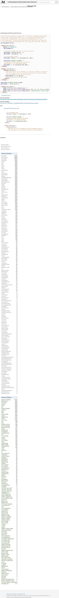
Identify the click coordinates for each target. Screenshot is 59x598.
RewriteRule (44, 99)
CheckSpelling (9, 280)
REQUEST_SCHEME (9, 518)
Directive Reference (5, 148)
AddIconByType (9, 290)
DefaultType (9, 299)
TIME (9, 412)
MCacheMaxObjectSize (9, 363)
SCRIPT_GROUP (9, 551)
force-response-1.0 (9, 467)
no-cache (9, 439)
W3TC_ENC (9, 450)
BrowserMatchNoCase (9, 300)
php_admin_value (9, 270)
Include (9, 190)
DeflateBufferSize (9, 374)
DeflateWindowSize (9, 393)
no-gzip (9, 415)
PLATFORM (9, 563)
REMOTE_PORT (9, 566)
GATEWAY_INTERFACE (9, 530)
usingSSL (9, 525)
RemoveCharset (9, 302)
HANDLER (9, 463)
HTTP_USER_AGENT (9, 425)
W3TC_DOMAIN (9, 521)
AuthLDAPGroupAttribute (9, 390)
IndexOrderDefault (9, 281)
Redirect (15, 99)
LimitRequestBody (9, 257)
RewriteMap (9, 306)
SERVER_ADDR (9, 430)
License (9, 95)
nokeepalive (9, 457)
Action (9, 238)
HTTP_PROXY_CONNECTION (9, 538)
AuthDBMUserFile (9, 352)
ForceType (9, 232)
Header (8, 99)
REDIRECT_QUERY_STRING (9, 528)
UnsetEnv (9, 309)
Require (9, 184)
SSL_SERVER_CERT (9, 540)
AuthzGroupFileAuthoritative (9, 357)
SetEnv (9, 208)
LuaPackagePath (9, 342)
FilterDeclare (9, 228)
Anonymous (9, 244)
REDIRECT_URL (9, 502)
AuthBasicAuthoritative (9, 312)
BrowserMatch (9, 203)
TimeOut (9, 261)
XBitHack (9, 287)
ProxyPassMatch (9, 335)
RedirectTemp (27, 99)
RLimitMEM (9, 373)
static (9, 411)
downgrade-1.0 (9, 460)
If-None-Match (9, 479)
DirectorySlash (9, 250)
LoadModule (9, 283)
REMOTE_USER (9, 462)
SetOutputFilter (9, 195)
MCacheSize (9, 365)
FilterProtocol (9, 226)
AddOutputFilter (9, 234)
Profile (9, 449)
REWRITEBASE (9, 459)
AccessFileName (9, 348)
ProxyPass (9, 313)
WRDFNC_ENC (9, 511)
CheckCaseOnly (9, 329)
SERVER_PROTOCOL (9, 547)
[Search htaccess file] (47, 2)
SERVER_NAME (9, 443)
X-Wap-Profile (9, 454)
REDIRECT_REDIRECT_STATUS (9, 580)
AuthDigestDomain (9, 347)
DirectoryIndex (5, 6)
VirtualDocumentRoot (9, 209)
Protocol (9, 255)
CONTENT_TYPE (9, 469)
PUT (7, 103)
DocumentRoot (9, 276)
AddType (9, 176)
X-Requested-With (33, 103)
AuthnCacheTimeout (9, 386)
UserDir (9, 293)
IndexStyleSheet (9, 277)
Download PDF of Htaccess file (11, 108)
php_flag (9, 187)
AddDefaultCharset (9, 182)
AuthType (9, 218)
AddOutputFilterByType (9, 177)
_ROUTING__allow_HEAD (9, 488)
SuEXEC (9, 389)
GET (1, 103)
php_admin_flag (9, 328)
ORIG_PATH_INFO (9, 573)
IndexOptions (9, 245)
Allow (9, 163)
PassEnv (9, 315)
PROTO (9, 441)
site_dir (9, 562)
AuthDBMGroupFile (9, 354)
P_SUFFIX (9, 524)
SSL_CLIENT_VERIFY (9, 541)
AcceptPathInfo (9, 254)
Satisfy (9, 200)
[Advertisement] (29, 19)
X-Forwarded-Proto (9, 453)
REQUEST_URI (9, 401)
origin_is (9, 527)
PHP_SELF (9, 549)
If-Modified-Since (9, 473)
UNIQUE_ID (9, 572)
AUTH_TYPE (9, 531)
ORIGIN (9, 418)
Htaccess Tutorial (4, 144)
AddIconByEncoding (9, 303)
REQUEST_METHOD (24, 103)
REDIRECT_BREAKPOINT (9, 570)
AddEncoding (9, 192)
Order (9, 167)
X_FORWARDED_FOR (9, 494)
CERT (9, 507)
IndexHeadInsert (9, 297)
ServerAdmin (9, 331)
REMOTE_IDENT (9, 556)
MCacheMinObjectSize (9, 360)
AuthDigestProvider (9, 310)
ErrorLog (9, 376)
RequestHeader (9, 197)
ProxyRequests (9, 361)
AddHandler (9, 212)
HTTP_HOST (9, 402)
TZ (9, 452)
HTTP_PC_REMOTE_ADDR (9, 498)
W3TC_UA (9, 478)
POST (4, 103)
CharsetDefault (9, 286)
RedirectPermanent (9, 267)
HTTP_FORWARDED (9, 536)
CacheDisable (9, 326)
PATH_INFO (9, 476)
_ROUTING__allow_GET (9, 489)
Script (9, 171)
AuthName (9, 213)
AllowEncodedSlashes (9, 351)
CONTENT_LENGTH (9, 520)
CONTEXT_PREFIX (9, 456)
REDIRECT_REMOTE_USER (9, 550)
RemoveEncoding (9, 325)
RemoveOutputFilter (9, 336)
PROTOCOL (9, 576)
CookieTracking (9, 345)
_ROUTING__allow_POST (9, 491)
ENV (9, 407)
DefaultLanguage (9, 251)
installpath (9, 564)
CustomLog (9, 319)
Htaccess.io (9, 594)
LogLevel (9, 344)
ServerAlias (9, 355)
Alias (9, 237)
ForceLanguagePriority (9, 305)
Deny (9, 164)
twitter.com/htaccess (5, 149)
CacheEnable (9, 380)
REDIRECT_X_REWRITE (9, 517)
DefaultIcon (9, 279)
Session (9, 216)
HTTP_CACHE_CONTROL (9, 504)
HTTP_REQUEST (9, 509)
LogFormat (9, 321)
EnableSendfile (9, 350)
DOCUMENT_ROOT (9, 433)
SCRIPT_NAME (9, 512)
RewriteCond (33, 99)
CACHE (9, 447)
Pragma (9, 437)
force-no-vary (9, 420)
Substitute (9, 296)
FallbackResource (9, 247)
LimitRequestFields (9, 377)
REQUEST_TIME (9, 553)
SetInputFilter (9, 338)
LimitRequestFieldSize (9, 378)
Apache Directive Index (6, 146)
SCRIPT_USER (9, 575)
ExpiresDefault (9, 174)
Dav (9, 268)
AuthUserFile (9, 219)
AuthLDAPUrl (9, 322)
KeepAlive (9, 253)
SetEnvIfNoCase (9, 189)
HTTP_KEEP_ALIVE (9, 505)
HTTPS (9, 405)
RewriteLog (9, 323)
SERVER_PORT (9, 417)
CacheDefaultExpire (9, 383)
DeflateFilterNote (9, 308)
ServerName (9, 273)
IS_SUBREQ (9, 486)
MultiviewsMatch (9, 341)
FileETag (9, 186)
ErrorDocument (9, 170)
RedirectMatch (20, 99)
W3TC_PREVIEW (9, 465)
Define (9, 241)
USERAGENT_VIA (9, 492)
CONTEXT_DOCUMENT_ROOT (9, 579)
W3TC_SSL (9, 470)
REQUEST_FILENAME (13, 103)
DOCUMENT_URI (8, 583)
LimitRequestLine (9, 381)
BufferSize (9, 384)
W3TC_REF (9, 482)
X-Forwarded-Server (9, 537)
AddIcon (9, 266)
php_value (9, 183)
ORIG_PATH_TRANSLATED (9, 560)
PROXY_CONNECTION (9, 495)
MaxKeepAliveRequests (9, 358)
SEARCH (9, 475)
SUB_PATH (9, 578)
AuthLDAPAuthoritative (9, 367)
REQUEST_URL (9, 501)
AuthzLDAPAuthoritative (9, 334)
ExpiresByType (9, 180)
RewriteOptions (9, 222)
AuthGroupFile (9, 231)
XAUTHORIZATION (9, 485)
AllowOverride (9, 229)
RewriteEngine (39, 99)
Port (9, 206)
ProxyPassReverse (9, 339)
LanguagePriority (9, 292)
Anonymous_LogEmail (9, 370)
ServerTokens (9, 202)
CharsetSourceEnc (9, 289)
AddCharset (9, 196)
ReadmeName (9, 258)
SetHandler (9, 235)
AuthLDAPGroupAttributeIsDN (9, 387)
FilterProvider (9, 225)
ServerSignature (9, 221)
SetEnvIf (9, 199)
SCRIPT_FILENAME (9, 408)
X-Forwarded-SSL (9, 569)
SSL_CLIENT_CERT (9, 543)
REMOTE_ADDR (9, 444)
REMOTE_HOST (9, 481)
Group (9, 239)
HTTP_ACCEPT (9, 466)
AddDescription (9, 271)
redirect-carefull (9, 523)
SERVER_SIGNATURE (9, 546)
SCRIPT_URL (9, 499)
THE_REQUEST (9, 431)
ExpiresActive (9, 173)
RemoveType (9, 260)
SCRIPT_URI (9, 534)
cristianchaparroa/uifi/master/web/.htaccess (21, 6)
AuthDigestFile (9, 332)
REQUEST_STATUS (9, 554)
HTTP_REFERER (9, 436)
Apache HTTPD (21, 594)
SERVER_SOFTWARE (9, 544)
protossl (9, 428)
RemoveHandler (9, 242)
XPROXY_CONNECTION (9, 496)
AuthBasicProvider (9, 264)
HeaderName (9, 263)
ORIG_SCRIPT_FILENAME (9, 559)
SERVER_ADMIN (9, 472)
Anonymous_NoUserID (9, 368)
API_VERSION (9, 533)
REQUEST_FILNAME (9, 515)
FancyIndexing (9, 248)
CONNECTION (9, 483)
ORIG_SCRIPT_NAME (9, 557)
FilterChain (9, 224)
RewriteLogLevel (9, 318)
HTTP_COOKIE (9, 440)
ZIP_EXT (9, 567)
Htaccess (15, 594)
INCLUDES (9, 410)
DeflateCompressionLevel (9, 284)
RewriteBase (9, 160)
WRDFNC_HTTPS (9, 514)
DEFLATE (9, 404)
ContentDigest (9, 295)
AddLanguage (9, 274)
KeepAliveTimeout (9, 392)
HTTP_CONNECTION (9, 508)
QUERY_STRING (9, 414)
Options (11, 99)
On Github (3, 95)
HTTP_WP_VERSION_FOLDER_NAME (9, 582)
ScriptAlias (9, 316)
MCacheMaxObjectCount (9, 364)
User (9, 193)
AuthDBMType (9, 371)
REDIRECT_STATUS (9, 424)
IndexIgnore (9, 211)
